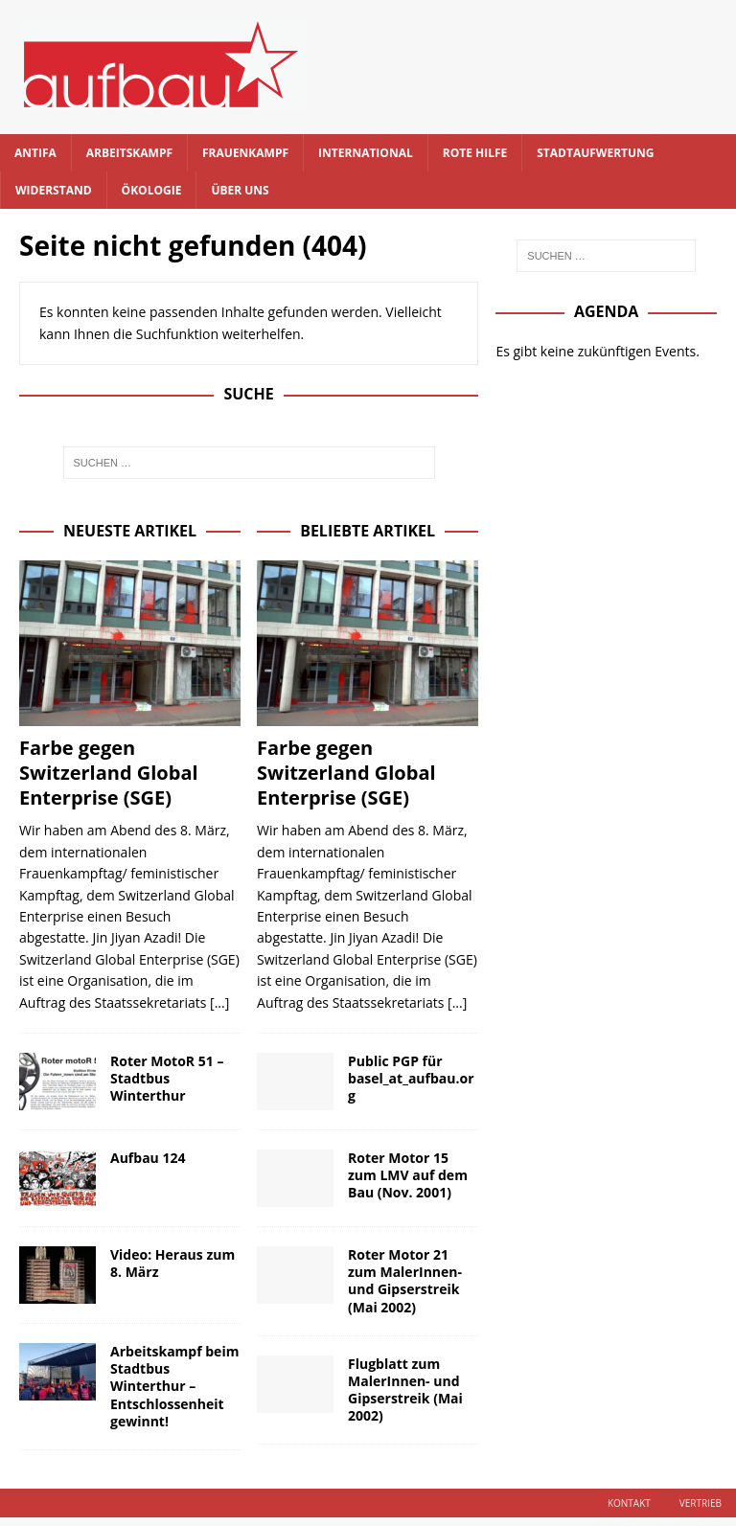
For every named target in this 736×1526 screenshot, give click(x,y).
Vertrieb (700, 1503)
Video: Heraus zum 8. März (172, 1263)
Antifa (35, 153)
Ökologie (152, 190)
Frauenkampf (245, 153)
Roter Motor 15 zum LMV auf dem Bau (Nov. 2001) (408, 1175)
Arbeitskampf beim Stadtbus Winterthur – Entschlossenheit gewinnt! (174, 1386)
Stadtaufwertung (595, 153)
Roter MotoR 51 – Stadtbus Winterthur (166, 1078)
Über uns (239, 190)
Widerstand (53, 190)
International (365, 153)
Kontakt (629, 1503)
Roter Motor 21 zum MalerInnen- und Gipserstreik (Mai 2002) (405, 1280)
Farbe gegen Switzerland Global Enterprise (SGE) (108, 772)
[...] (219, 1002)
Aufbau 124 (147, 1158)
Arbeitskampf (129, 153)
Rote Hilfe (475, 153)
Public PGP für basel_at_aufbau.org (410, 1078)
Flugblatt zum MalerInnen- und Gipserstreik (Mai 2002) (405, 1390)
